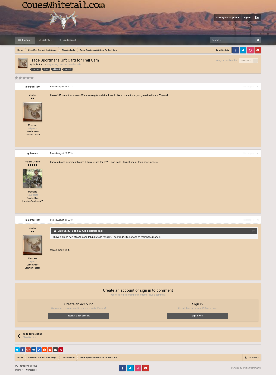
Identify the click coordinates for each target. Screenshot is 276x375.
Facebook (235, 50)
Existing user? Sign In (227, 17)
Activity (47, 40)
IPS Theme (20, 366)
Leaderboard (69, 40)
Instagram (250, 50)
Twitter (243, 50)
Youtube (258, 50)
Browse (26, 40)
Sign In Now (197, 316)
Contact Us (31, 370)
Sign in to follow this (227, 60)
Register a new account (79, 316)
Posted (61, 86)
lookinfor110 (39, 64)
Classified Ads (73, 64)
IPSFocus (32, 366)
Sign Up (247, 17)
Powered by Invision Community (246, 368)
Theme (19, 370)
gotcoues (32, 153)
